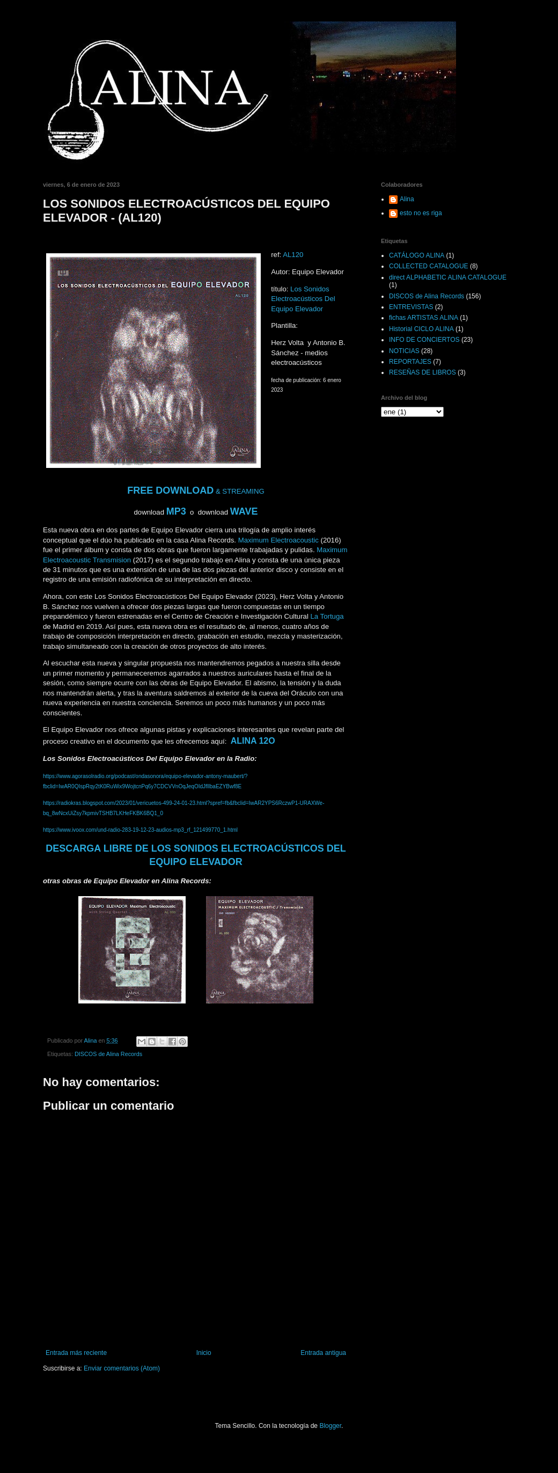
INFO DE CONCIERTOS (424, 339)
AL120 (293, 255)
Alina (407, 199)
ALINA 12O (253, 740)
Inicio (203, 1353)
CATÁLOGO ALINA (416, 255)
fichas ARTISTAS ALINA (423, 317)
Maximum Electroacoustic (277, 540)
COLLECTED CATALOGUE (428, 266)
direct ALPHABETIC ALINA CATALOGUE (447, 277)
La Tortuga (327, 616)
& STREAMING (196, 491)
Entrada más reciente (76, 1353)
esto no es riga (421, 213)
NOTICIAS (404, 351)
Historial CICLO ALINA (421, 329)
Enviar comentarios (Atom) (122, 1368)
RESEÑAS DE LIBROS (422, 372)
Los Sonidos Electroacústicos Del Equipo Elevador (303, 299)
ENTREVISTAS (411, 307)
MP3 (176, 511)
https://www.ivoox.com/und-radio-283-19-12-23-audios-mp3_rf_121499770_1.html (140, 830)
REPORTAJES (410, 361)
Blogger (330, 1426)
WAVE (244, 511)
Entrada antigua (323, 1353)
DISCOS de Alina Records (108, 1054)
